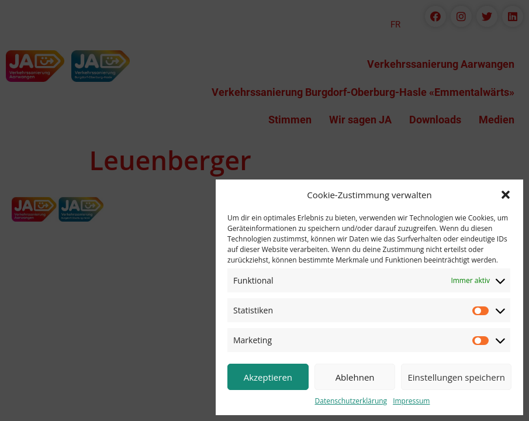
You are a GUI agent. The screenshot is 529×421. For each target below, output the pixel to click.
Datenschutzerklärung (351, 401)
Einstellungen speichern (456, 377)
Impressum (411, 401)
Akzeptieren (268, 377)
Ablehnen (355, 377)
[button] (505, 195)
